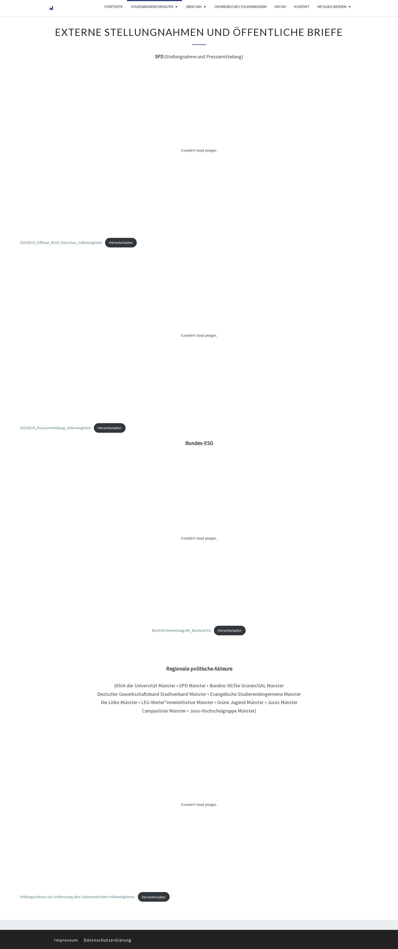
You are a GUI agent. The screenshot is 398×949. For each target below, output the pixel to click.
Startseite (113, 6)
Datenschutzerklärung (108, 940)
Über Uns (194, 6)
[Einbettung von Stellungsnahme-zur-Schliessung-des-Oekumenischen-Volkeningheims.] (199, 805)
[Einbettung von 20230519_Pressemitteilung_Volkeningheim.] (199, 335)
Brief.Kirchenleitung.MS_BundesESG (181, 630)
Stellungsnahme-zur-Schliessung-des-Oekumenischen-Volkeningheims (77, 897)
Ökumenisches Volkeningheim (240, 6)
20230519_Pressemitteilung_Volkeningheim (55, 427)
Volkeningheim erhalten (152, 6)
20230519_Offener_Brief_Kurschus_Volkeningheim (61, 242)
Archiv (280, 6)
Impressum (66, 940)
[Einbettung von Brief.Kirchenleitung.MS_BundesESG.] (199, 538)
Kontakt (301, 6)
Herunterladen (121, 242)
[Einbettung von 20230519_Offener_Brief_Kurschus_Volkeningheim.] (199, 150)
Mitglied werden (332, 6)
